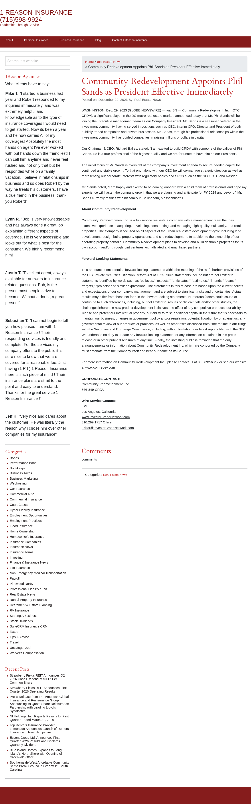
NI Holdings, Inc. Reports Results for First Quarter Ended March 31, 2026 (38, 723)
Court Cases (20, 506)
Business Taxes (22, 474)
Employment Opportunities (31, 516)
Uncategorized (21, 652)
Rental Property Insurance (30, 604)
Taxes (14, 636)
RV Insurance (20, 615)
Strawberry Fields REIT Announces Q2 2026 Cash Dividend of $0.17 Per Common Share (39, 683)
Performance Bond (24, 464)
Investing (17, 559)
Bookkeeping (20, 469)
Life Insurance (21, 569)
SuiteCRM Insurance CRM (31, 631)
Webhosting (19, 484)
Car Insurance (21, 490)
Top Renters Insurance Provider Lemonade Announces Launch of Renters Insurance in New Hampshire (39, 733)
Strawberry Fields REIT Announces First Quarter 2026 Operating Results (39, 694)
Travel (15, 647)
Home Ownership (23, 532)
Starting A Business (25, 620)
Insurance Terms (23, 553)
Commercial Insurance (27, 500)
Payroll (15, 583)
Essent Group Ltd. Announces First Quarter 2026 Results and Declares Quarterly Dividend (37, 745)
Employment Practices (27, 522)
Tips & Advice (20, 642)
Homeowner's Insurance (29, 538)
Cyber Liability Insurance (29, 511)
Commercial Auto (23, 495)
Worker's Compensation (28, 658)
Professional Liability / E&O (31, 594)
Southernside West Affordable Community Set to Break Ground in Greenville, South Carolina (37, 770)
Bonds (15, 459)
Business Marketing (25, 480)
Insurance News (22, 548)
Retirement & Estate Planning (33, 610)
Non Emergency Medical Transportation (29, 576)
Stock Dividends (22, 626)
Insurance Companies (27, 543)
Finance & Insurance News (31, 564)
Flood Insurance (22, 527)
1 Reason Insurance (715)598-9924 (40, 16)
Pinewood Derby (23, 588)
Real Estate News (116, 476)
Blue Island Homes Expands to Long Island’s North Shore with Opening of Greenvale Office (38, 758)
